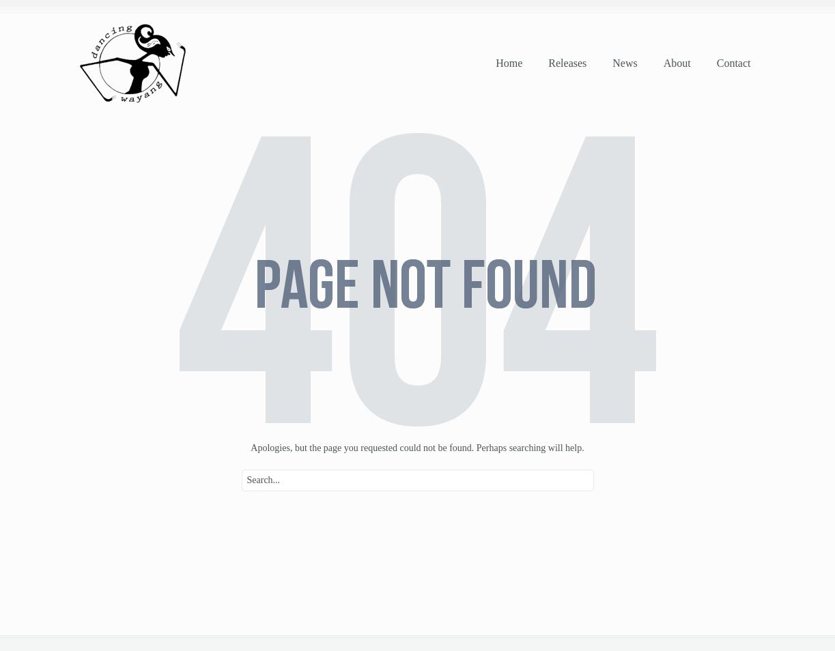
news (624, 63)
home (509, 63)
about (677, 63)
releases (567, 63)
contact (734, 63)
